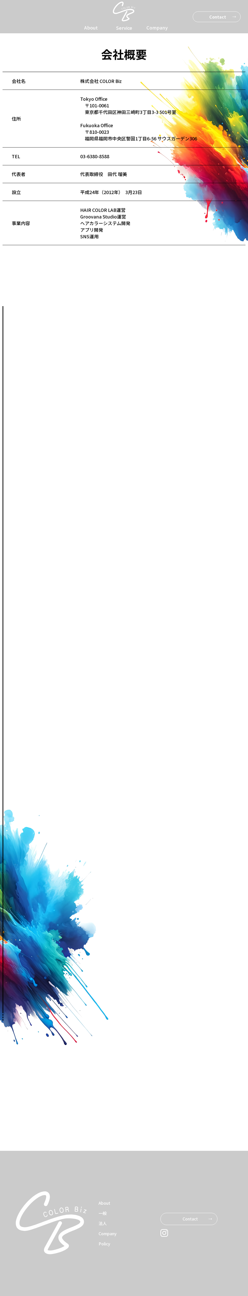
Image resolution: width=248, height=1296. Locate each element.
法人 (103, 1223)
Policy (104, 1244)
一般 (103, 1213)
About (91, 27)
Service (124, 27)
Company (157, 27)
